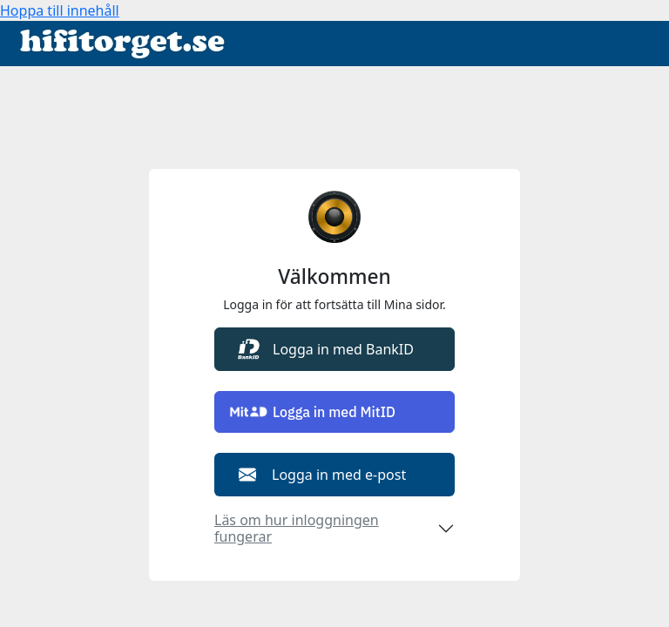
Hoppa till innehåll (59, 10)
